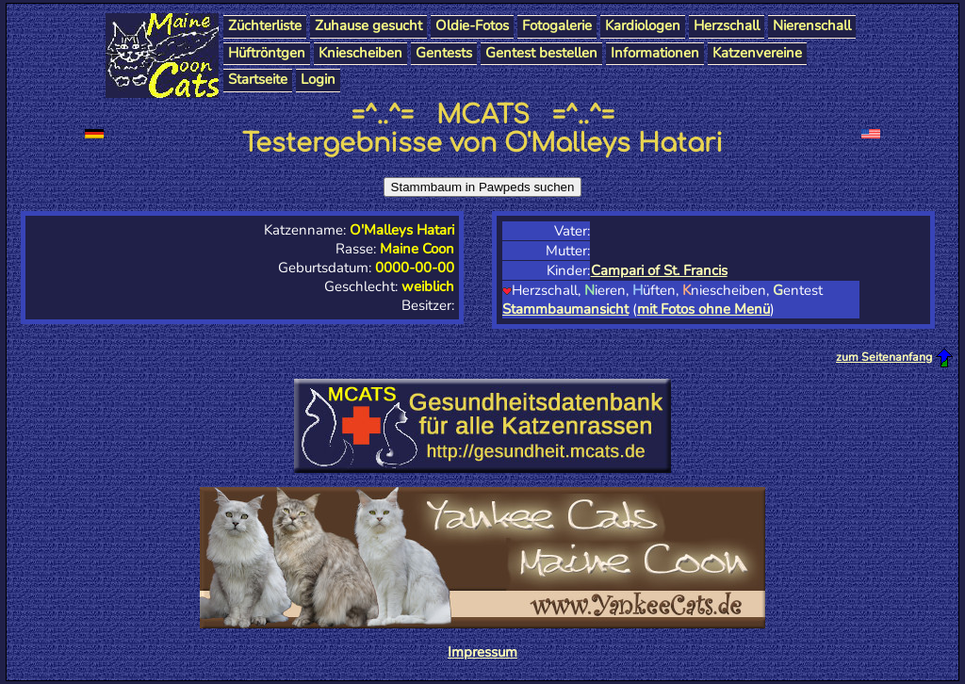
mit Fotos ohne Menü (703, 309)
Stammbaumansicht (565, 309)
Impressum (482, 652)
